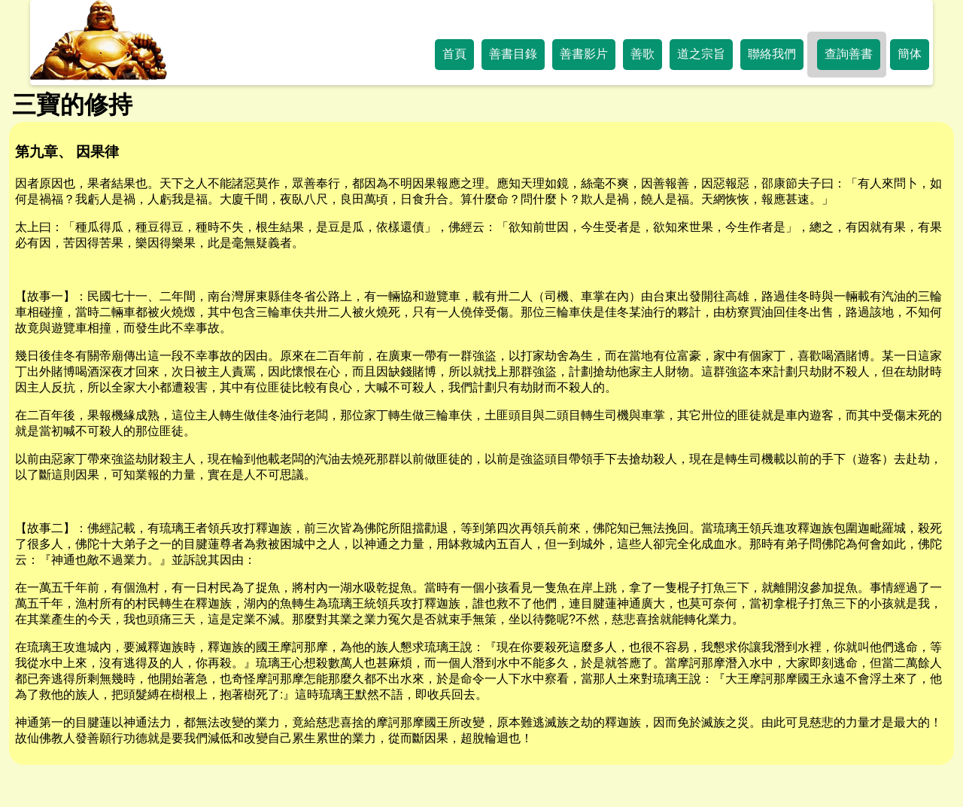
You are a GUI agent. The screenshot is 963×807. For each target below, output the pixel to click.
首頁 (454, 53)
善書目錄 (513, 53)
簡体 (910, 53)
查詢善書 (849, 53)
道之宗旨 (701, 53)
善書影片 (584, 53)
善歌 (642, 53)
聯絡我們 (772, 53)
